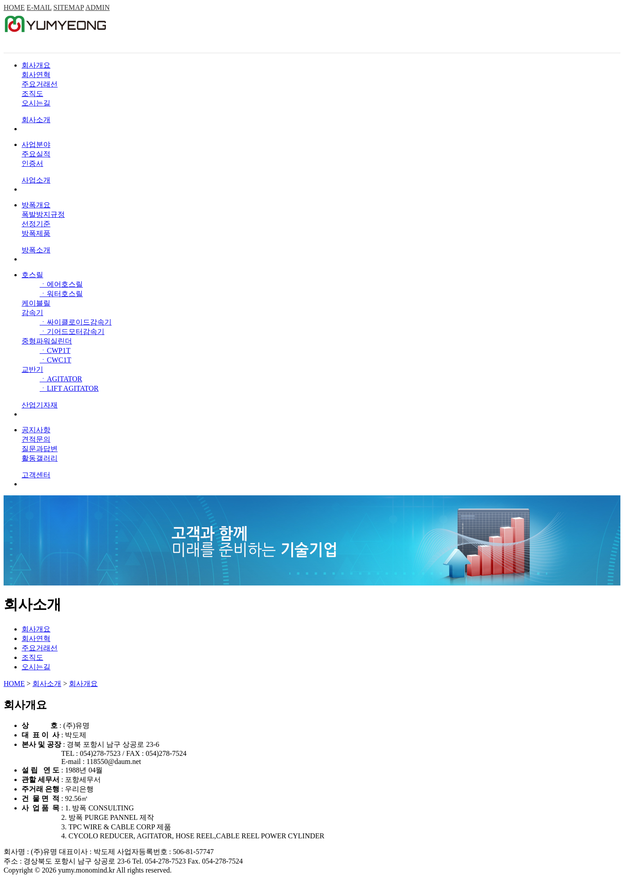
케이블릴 (36, 303)
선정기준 (36, 224)
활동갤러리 (40, 458)
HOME (14, 7)
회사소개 (46, 683)
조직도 (32, 93)
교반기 (32, 369)
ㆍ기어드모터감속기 (72, 331)
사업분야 (36, 144)
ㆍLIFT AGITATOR (69, 388)
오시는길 (36, 103)
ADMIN (97, 7)
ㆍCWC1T (55, 360)
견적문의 (36, 439)
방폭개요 (36, 205)
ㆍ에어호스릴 (61, 284)
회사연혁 (36, 74)
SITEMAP (69, 7)
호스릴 (32, 275)
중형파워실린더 (47, 341)
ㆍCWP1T (55, 350)
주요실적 (36, 154)
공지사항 (36, 430)
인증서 (32, 163)
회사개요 (36, 65)
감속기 (32, 312)
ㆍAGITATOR (61, 379)
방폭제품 (36, 233)
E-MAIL (39, 7)
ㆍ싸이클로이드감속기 (76, 322)
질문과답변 (40, 449)
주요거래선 (40, 84)
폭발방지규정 (43, 214)
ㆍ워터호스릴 (61, 293)
